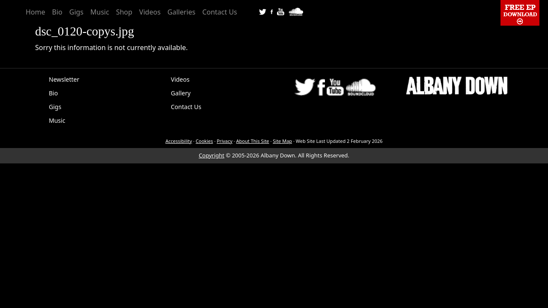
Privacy (224, 141)
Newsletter (64, 79)
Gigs (76, 12)
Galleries (181, 12)
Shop (124, 12)
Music (99, 12)
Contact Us (219, 12)
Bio (57, 12)
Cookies (204, 141)
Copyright (211, 155)
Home (35, 12)
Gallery (181, 93)
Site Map (282, 141)
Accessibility (178, 141)
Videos (150, 12)
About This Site (252, 141)
